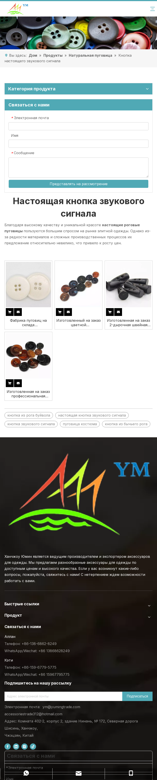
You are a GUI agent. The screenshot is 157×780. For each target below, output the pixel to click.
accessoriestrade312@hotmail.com (33, 714)
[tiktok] (33, 746)
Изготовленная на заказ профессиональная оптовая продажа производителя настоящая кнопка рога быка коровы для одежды (28, 393)
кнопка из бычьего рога (126, 424)
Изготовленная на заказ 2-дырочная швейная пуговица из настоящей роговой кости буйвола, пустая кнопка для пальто (128, 322)
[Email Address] (62, 696)
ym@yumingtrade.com (61, 707)
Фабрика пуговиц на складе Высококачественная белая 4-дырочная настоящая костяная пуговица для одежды (28, 322)
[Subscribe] (137, 696)
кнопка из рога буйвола (28, 415)
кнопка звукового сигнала (31, 424)
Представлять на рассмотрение (79, 184)
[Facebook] (7, 746)
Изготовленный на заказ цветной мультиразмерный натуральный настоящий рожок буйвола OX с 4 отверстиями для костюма (78, 322)
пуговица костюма (80, 424)
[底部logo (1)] (78, 494)
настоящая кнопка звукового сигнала (92, 415)
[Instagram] (24, 746)
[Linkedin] (16, 746)
